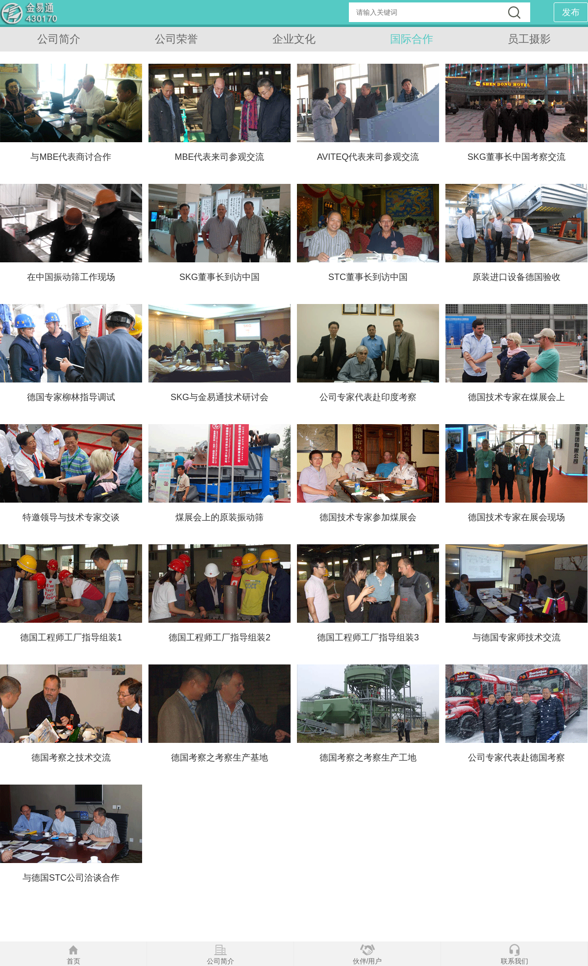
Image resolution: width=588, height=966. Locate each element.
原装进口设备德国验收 (516, 277)
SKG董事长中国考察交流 (516, 157)
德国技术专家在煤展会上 (516, 397)
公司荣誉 (176, 39)
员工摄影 (529, 39)
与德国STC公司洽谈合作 (71, 878)
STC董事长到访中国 (368, 277)
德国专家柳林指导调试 (71, 397)
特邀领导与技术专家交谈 (71, 517)
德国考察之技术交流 (71, 758)
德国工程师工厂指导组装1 (71, 637)
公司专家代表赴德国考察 (516, 758)
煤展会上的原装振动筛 (219, 517)
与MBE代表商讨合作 (70, 157)
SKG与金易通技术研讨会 (220, 397)
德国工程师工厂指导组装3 (368, 637)
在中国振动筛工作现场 (71, 277)
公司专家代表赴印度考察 (367, 397)
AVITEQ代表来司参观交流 (368, 157)
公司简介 (58, 39)
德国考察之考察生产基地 (219, 758)
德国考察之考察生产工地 (367, 758)
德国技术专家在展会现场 (516, 517)
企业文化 (294, 39)
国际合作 (411, 39)
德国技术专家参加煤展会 (367, 517)
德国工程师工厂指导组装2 (219, 637)
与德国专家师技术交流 (516, 637)
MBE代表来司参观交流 (219, 157)
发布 (571, 12)
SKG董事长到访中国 (219, 277)
